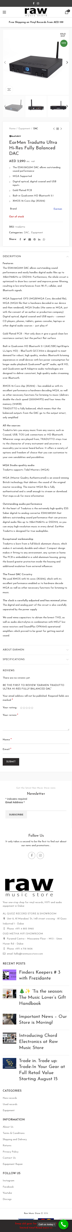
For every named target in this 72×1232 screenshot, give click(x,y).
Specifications (14, 659)
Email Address (15, 802)
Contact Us (9, 1158)
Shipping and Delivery (15, 1139)
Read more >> (44, 1227)
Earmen (58, 209)
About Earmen (13, 649)
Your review (10, 715)
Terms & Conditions (14, 1133)
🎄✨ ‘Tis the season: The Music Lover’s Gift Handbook (42, 997)
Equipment (24, 128)
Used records (10, 1104)
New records (10, 1098)
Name (7, 739)
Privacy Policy (10, 1152)
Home (12, 128)
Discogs (7, 1199)
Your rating (9, 707)
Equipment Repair (13, 1164)
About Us (8, 1127)
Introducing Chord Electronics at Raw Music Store (38, 1041)
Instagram (8, 1180)
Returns (7, 1145)
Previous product (54, 129)
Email (7, 749)
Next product (61, 129)
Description (12, 256)
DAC (35, 128)
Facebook (8, 1187)
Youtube (7, 1193)
